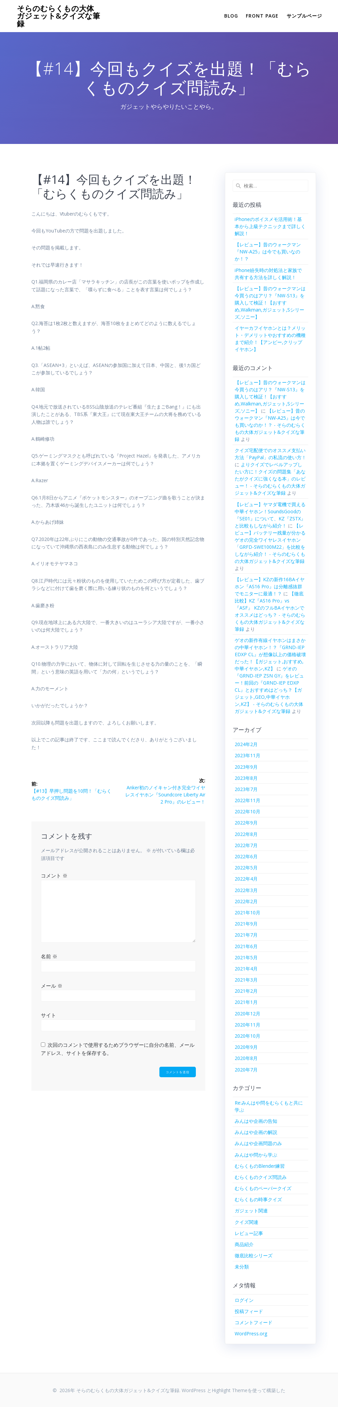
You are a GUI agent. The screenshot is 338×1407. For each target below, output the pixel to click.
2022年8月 (246, 834)
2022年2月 (246, 901)
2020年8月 (246, 1058)
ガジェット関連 (251, 1210)
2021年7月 (246, 935)
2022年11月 (247, 800)
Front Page (262, 16)
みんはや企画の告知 (256, 1121)
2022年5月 (246, 867)
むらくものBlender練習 (260, 1166)
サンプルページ (304, 16)
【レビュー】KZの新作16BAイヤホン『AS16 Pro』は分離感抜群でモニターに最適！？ (270, 586)
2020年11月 (247, 1024)
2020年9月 (246, 1047)
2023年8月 (246, 778)
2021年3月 (246, 980)
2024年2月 (246, 744)
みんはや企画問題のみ (258, 1143)
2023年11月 (247, 755)
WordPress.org (251, 1333)
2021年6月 (246, 946)
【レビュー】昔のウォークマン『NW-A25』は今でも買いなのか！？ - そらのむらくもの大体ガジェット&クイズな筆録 (270, 425)
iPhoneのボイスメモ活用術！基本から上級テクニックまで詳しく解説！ (270, 226)
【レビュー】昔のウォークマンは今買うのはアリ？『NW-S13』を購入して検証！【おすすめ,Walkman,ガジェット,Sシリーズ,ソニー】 (270, 302)
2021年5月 (246, 957)
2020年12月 (247, 1013)
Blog (231, 16)
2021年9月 (246, 923)
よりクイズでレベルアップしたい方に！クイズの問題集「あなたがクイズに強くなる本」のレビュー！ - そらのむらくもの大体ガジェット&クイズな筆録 (270, 478)
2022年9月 (246, 822)
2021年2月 (246, 991)
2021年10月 (247, 912)
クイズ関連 (246, 1222)
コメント (54, 875)
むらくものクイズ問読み (261, 1177)
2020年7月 (246, 1069)
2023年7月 (246, 789)
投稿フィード (249, 1311)
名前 (49, 956)
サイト (48, 1015)
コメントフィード (253, 1322)
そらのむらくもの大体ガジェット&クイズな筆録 (58, 16)
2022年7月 (246, 845)
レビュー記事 (249, 1233)
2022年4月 (246, 878)
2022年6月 (246, 856)
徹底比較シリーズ (253, 1255)
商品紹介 (244, 1244)
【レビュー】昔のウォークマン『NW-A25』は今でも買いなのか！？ (268, 251)
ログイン (244, 1300)
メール (51, 985)
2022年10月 (247, 811)
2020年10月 (247, 1036)
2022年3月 (246, 890)
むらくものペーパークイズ (263, 1188)
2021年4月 (246, 968)
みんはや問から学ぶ (256, 1155)
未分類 (242, 1266)
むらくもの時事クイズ (258, 1199)
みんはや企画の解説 (256, 1132)
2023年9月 (246, 767)
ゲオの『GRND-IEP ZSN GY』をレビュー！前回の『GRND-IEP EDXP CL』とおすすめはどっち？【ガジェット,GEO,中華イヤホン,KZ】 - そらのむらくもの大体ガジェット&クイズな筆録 (269, 689)
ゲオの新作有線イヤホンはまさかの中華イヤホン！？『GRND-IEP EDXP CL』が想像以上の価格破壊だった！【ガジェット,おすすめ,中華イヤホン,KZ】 (270, 654)
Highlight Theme (230, 1390)
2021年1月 (246, 1002)
